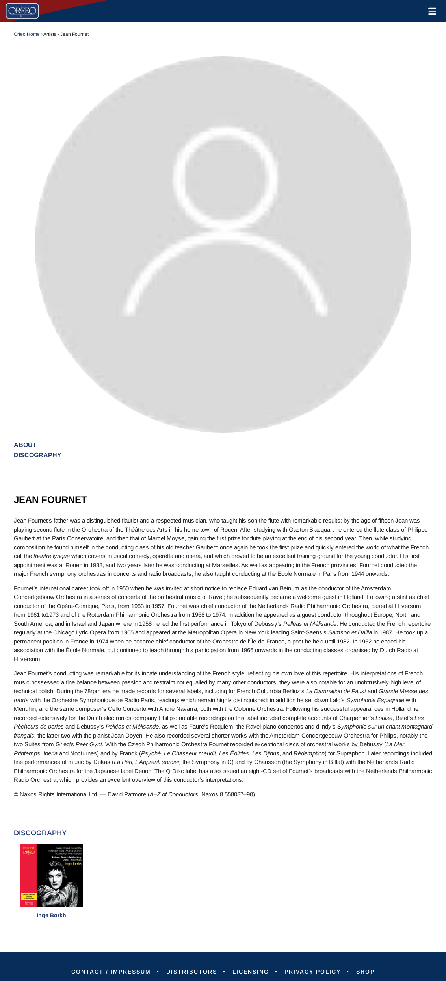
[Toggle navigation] (430, 11)
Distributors (191, 971)
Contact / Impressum (111, 971)
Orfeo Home (27, 34)
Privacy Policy (312, 971)
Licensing (250, 971)
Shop (365, 971)
